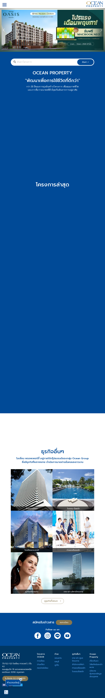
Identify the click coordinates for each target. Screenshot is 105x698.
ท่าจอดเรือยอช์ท (78, 668)
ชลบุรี (57, 661)
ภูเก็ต (57, 665)
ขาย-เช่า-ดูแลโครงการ (77, 659)
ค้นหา (85, 62)
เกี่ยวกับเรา (94, 660)
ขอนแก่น (58, 658)
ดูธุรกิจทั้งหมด (52, 601)
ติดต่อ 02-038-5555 (15, 678)
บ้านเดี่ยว (41, 664)
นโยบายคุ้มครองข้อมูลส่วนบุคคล (95, 673)
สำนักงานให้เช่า (78, 664)
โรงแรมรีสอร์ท (78, 671)
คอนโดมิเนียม (42, 668)
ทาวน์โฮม (41, 660)
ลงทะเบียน (64, 622)
